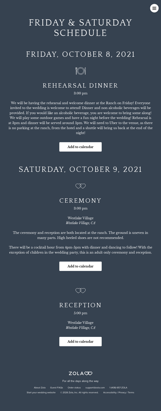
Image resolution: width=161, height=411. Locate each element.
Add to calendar (80, 147)
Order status (74, 388)
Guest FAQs (56, 388)
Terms (131, 392)
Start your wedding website (41, 392)
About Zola (39, 388)
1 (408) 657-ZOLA (118, 388)
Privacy (122, 392)
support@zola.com (95, 388)
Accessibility (110, 392)
